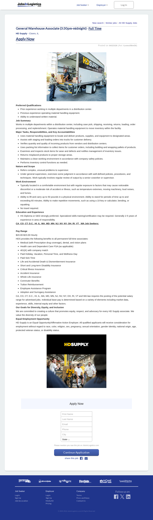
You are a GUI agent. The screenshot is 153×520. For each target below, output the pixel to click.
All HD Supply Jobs (128, 23)
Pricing (48, 503)
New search (98, 23)
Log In (124, 5)
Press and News (82, 498)
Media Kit (49, 501)
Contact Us (81, 501)
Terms (79, 495)
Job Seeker (82, 5)
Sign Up (18, 498)
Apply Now (25, 38)
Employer (102, 5)
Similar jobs (111, 23)
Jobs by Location (21, 501)
